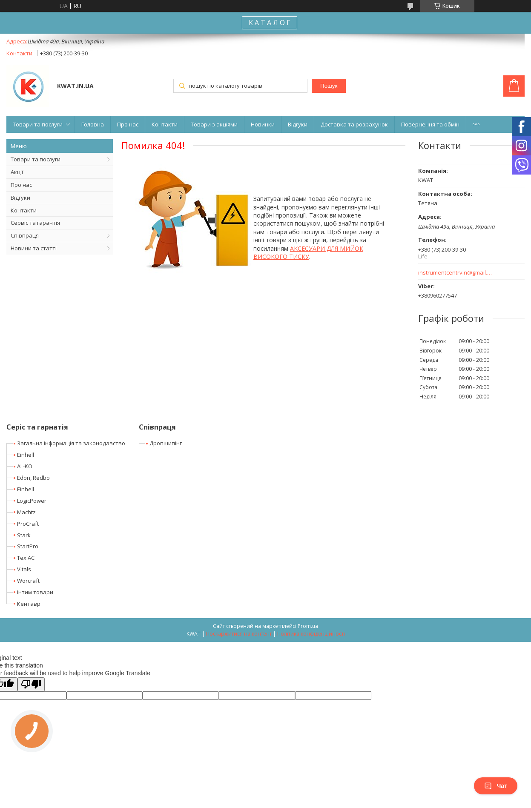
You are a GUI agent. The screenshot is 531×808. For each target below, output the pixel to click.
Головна (92, 124)
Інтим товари (35, 592)
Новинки (263, 124)
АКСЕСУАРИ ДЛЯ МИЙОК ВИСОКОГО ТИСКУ (308, 252)
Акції (17, 172)
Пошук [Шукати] (328, 86)
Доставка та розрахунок (354, 124)
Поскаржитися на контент (239, 633)
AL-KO (24, 466)
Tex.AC (25, 558)
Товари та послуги (38, 124)
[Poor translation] (31, 684)
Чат (495, 786)
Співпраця (25, 235)
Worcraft (28, 581)
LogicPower (31, 500)
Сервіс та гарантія (35, 222)
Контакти (165, 124)
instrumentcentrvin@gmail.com (455, 272)
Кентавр (28, 603)
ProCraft (28, 523)
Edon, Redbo (33, 477)
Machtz (26, 512)
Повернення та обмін (430, 124)
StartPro (27, 546)
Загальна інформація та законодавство (71, 443)
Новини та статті (34, 248)
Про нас (127, 124)
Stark (24, 535)
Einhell (25, 454)
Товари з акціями (214, 124)
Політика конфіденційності (311, 633)
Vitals (24, 569)
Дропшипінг (165, 443)
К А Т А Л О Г (269, 22)
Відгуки (297, 124)
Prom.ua (308, 626)
